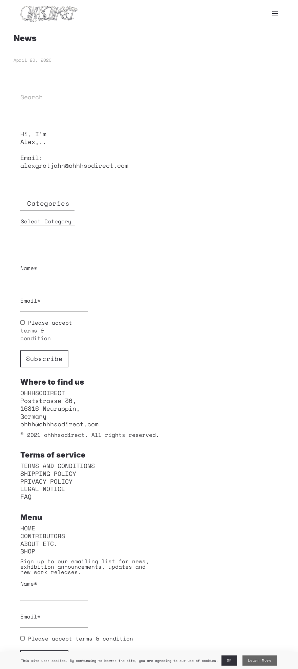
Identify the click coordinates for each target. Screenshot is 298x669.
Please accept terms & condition (76, 638)
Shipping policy (48, 473)
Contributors (42, 535)
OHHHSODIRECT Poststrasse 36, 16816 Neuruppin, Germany (50, 404)
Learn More (260, 660)
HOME (27, 528)
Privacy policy (46, 481)
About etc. (39, 543)
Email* (47, 304)
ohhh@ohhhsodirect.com (59, 424)
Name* (47, 274)
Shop (27, 551)
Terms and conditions (57, 465)
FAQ (25, 496)
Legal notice (42, 488)
